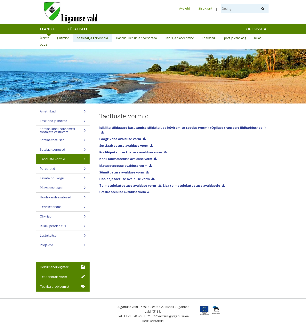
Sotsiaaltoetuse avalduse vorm (123, 145)
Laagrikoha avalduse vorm (120, 139)
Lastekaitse (63, 236)
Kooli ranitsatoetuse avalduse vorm (125, 159)
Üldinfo (44, 38)
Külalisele (77, 29)
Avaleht (184, 8)
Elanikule (50, 29)
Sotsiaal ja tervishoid (92, 38)
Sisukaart (205, 8)
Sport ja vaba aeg (234, 38)
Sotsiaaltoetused (63, 141)
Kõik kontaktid (153, 321)
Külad (258, 38)
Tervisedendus (63, 208)
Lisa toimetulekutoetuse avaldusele (191, 185)
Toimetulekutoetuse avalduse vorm (128, 185)
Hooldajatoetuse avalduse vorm (124, 179)
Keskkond (208, 38)
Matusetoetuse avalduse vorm (123, 166)
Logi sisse (255, 29)
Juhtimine (63, 38)
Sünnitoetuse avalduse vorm (121, 172)
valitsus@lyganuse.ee (173, 316)
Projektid (63, 246)
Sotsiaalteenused (63, 150)
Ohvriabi (63, 217)
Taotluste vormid (63, 160)
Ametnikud (63, 112)
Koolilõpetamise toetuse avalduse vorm (130, 152)
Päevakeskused (63, 189)
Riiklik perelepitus (63, 227)
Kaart (43, 45)
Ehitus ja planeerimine (179, 38)
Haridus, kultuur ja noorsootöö (136, 38)
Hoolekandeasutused (63, 198)
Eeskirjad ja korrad (63, 122)
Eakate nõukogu (63, 179)
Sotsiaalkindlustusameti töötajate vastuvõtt (63, 131)
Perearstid (63, 169)
